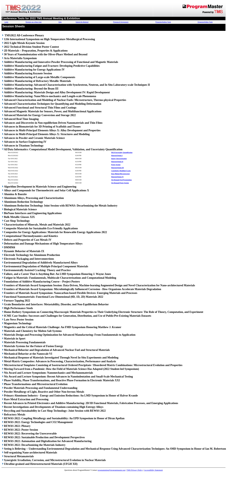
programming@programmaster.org (111, 470)
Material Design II (117, 161)
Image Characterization (119, 158)
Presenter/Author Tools (163, 22)
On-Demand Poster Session (120, 183)
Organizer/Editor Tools (205, 22)
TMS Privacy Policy (135, 470)
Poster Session (115, 164)
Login (6, 22)
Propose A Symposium (121, 22)
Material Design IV (117, 177)
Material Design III (117, 168)
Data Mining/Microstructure (120, 174)
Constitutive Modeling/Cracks (121, 171)
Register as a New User (34, 22)
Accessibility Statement (153, 470)
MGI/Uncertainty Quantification (121, 152)
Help (60, 22)
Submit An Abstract (82, 22)
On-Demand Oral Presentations (121, 180)
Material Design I (117, 155)
